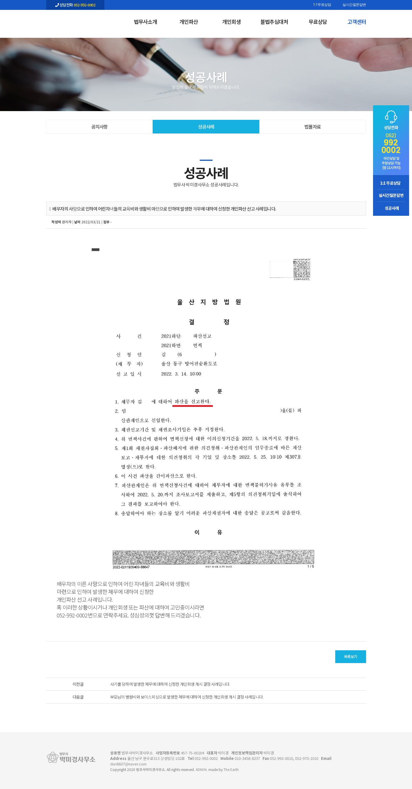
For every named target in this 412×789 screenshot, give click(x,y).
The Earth (231, 769)
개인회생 (231, 21)
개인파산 (188, 21)
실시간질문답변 (354, 5)
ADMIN (201, 769)
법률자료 (312, 126)
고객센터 (356, 21)
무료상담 (317, 21)
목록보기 (350, 656)
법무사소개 (145, 21)
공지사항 (99, 126)
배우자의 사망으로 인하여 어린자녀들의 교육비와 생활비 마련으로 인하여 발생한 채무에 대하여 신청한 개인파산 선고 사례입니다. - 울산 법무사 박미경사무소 (75, 20)
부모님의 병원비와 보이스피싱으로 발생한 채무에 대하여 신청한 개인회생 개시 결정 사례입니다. (187, 697)
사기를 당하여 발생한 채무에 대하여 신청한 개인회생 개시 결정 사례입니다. (170, 684)
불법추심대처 (274, 21)
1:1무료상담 (322, 5)
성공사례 (206, 126)
